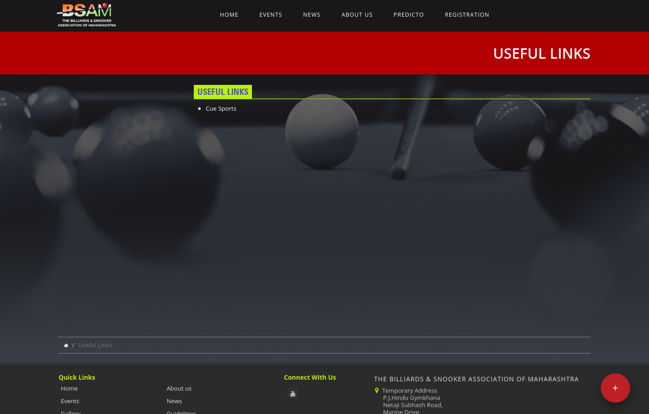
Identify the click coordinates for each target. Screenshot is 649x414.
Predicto (408, 15)
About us (357, 15)
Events (270, 15)
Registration (467, 15)
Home (229, 15)
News (312, 15)
